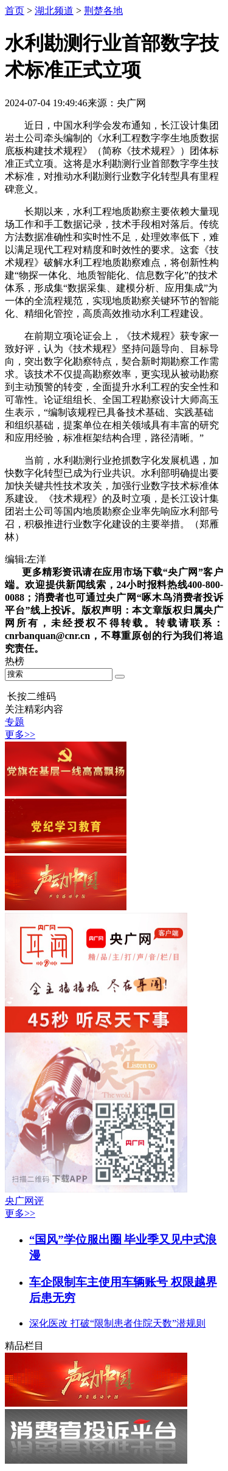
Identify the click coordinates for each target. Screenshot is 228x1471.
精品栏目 (24, 1346)
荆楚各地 (103, 10)
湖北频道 (54, 10)
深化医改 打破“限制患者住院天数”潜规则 (117, 1323)
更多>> (20, 734)
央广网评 (24, 1200)
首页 (14, 10)
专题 (14, 722)
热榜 (14, 661)
